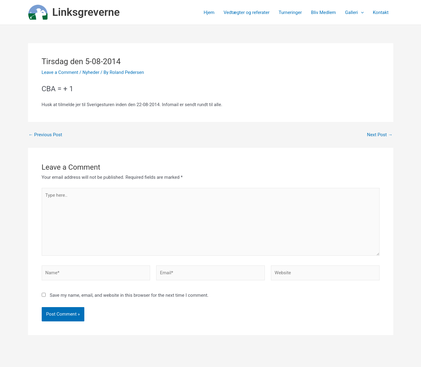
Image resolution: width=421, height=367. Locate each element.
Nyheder (91, 72)
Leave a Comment (60, 72)
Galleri (354, 12)
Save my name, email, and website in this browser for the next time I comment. (129, 295)
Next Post (379, 135)
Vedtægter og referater (246, 12)
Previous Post (45, 135)
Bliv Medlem (323, 12)
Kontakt (381, 12)
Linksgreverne (86, 12)
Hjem (209, 12)
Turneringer (290, 12)
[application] (361, 12)
